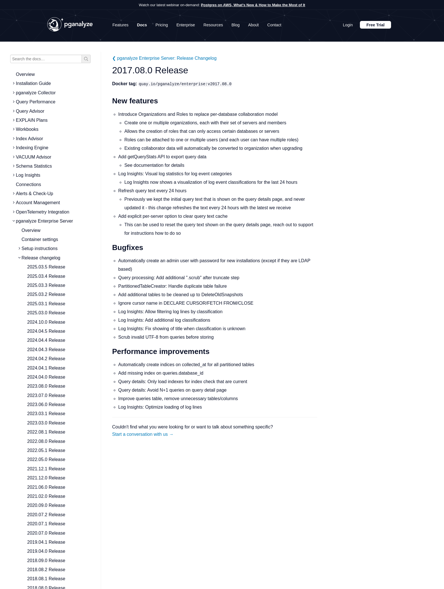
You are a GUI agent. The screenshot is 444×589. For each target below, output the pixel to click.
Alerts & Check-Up (34, 193)
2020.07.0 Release (46, 533)
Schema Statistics (34, 166)
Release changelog (41, 257)
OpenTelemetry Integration (42, 212)
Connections (28, 184)
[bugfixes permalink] (109, 247)
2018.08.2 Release (46, 569)
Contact (274, 25)
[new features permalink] (109, 101)
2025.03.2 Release (46, 294)
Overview (25, 74)
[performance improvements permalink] (109, 351)
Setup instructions (39, 248)
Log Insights (28, 175)
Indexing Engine (32, 147)
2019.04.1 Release (46, 542)
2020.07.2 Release (46, 514)
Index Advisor (29, 138)
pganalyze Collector (36, 92)
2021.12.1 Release (46, 468)
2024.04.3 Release (46, 349)
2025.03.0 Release (46, 312)
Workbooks (27, 129)
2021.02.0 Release (46, 496)
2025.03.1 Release (46, 303)
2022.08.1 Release (46, 432)
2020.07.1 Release (46, 523)
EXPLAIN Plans (32, 120)
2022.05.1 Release (46, 450)
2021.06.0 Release (46, 487)
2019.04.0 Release (46, 551)
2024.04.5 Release (46, 331)
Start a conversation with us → (143, 434)
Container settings (40, 239)
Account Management (38, 202)
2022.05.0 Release (46, 459)
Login (348, 25)
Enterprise (185, 25)
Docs (142, 25)
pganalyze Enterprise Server (44, 221)
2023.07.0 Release (46, 395)
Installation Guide (33, 83)
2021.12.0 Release (46, 477)
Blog (235, 25)
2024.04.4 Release (46, 340)
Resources (213, 25)
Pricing (161, 25)
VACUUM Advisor (33, 157)
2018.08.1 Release (46, 578)
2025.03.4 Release (46, 276)
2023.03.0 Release (46, 423)
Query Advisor (30, 111)
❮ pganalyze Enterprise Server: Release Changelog (164, 58)
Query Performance (36, 101)
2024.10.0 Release (46, 322)
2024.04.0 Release (46, 377)
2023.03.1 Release (46, 413)
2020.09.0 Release (46, 505)
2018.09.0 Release (46, 560)
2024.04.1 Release (46, 368)
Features (120, 25)
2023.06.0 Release (46, 404)
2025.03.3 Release (46, 285)
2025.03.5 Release (46, 266)
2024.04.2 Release (46, 358)
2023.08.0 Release (46, 386)
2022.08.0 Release (46, 441)
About (253, 25)
